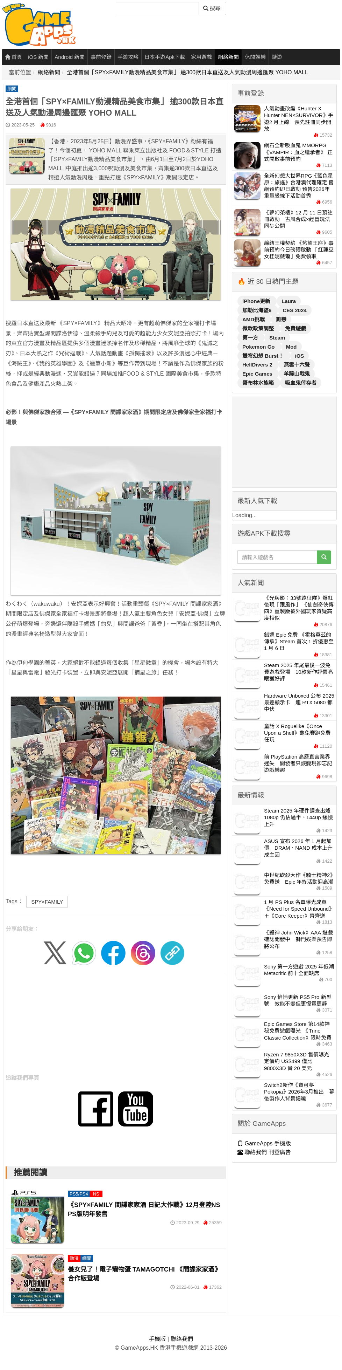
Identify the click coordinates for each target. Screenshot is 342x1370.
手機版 (157, 1339)
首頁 (13, 57)
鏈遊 (277, 57)
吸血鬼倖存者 (300, 383)
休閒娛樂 (255, 57)
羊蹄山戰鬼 (297, 374)
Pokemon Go (259, 347)
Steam (277, 338)
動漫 (74, 1258)
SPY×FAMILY (47, 902)
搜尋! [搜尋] (212, 8)
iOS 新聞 (38, 57)
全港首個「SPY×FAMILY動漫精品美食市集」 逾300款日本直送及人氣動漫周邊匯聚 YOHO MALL (187, 72)
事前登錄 (101, 57)
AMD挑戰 (254, 319)
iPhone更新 (257, 301)
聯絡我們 (182, 1339)
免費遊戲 (295, 328)
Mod (291, 347)
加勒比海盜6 (257, 310)
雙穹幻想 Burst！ (263, 356)
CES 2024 (295, 310)
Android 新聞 (70, 57)
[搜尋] (157, 8)
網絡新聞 (228, 57)
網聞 (11, 88)
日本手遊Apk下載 (164, 57)
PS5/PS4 (79, 1194)
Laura (289, 301)
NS (96, 1194)
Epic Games (258, 374)
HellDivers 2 (258, 365)
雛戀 (281, 319)
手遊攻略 (127, 57)
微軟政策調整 (258, 328)
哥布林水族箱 (258, 383)
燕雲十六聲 (297, 365)
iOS (299, 356)
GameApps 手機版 (264, 1143)
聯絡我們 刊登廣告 (264, 1152)
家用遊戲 (201, 57)
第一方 (250, 338)
